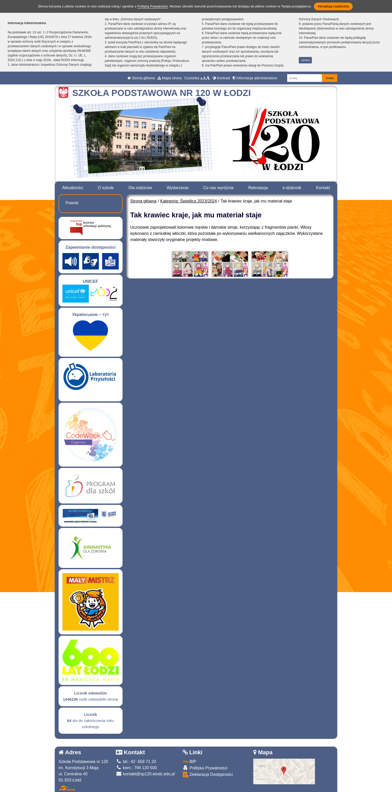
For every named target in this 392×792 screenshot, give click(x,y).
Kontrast (221, 78)
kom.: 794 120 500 (136, 768)
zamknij (305, 60)
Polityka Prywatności (205, 767)
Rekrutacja (258, 188)
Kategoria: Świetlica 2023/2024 (188, 201)
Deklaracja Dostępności (208, 775)
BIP (189, 761)
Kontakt (323, 188)
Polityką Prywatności (152, 6)
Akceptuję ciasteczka (333, 6)
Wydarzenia (177, 188)
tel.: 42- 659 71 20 (136, 761)
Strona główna (141, 78)
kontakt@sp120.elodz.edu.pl (145, 774)
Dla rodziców (140, 188)
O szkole (106, 188)
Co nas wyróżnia (218, 188)
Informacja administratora (255, 78)
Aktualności (72, 188)
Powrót (72, 203)
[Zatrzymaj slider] (142, 170)
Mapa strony (169, 78)
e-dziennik (292, 188)
